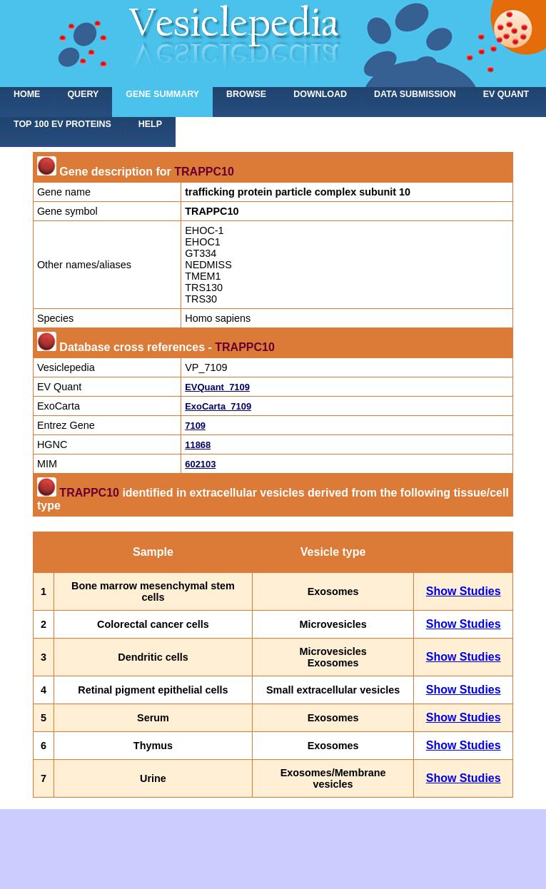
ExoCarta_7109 (218, 406)
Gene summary (162, 94)
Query (82, 94)
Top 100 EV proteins (62, 124)
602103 (200, 464)
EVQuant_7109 (217, 387)
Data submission (415, 94)
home (27, 94)
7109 (195, 425)
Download (320, 94)
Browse (246, 94)
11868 (198, 445)
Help (150, 124)
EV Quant (506, 94)
